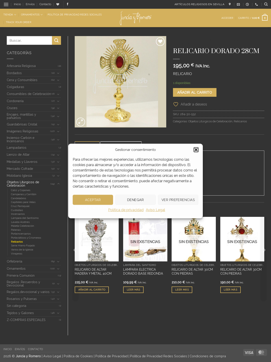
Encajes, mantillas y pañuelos (21, 115)
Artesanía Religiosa (21, 66)
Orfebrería (14, 261)
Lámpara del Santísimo (25, 218)
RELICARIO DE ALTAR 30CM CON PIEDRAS (192, 271)
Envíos (30, 4)
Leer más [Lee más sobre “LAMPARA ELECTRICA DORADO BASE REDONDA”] (133, 289)
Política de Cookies (78, 356)
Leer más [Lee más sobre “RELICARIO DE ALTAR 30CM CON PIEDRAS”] (182, 289)
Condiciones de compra (208, 356)
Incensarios (18, 213)
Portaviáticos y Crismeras (26, 237)
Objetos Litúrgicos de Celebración (23, 183)
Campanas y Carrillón (23, 194)
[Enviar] (56, 40)
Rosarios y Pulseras (22, 299)
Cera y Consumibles (22, 80)
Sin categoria (16, 306)
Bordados (14, 73)
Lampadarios (16, 147)
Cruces (12, 108)
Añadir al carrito (194, 92)
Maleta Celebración (22, 225)
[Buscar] (266, 4)
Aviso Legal (155, 210)
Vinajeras (16, 253)
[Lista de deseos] (57, 4)
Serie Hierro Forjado (23, 245)
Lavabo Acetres (20, 222)
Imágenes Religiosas (22, 131)
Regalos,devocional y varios (28, 292)
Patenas (16, 229)
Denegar (135, 200)
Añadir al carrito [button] (91, 289)
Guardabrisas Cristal (22, 124)
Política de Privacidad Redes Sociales (75, 14)
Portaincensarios (21, 233)
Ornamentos (32, 15)
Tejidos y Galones (20, 313)
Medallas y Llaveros (22, 162)
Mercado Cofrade (20, 168)
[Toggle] (58, 73)
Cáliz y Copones (20, 190)
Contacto (45, 4)
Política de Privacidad (111, 356)
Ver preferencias (178, 200)
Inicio (17, 4)
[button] (196, 149)
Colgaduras (15, 87)
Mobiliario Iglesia (19, 175)
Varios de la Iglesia (22, 249)
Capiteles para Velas (23, 202)
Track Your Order (18, 22)
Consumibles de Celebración (29, 94)
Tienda (9, 15)
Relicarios (17, 241)
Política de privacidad (126, 210)
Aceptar (93, 200)
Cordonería (15, 101)
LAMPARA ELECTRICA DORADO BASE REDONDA (143, 271)
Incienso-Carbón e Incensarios (21, 139)
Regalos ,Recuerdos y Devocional (23, 283)
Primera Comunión (21, 275)
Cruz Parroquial (20, 206)
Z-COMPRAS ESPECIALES (26, 320)
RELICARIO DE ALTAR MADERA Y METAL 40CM (93, 271)
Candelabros (18, 198)
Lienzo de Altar (18, 154)
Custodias (17, 210)
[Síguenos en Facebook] (67, 4)
